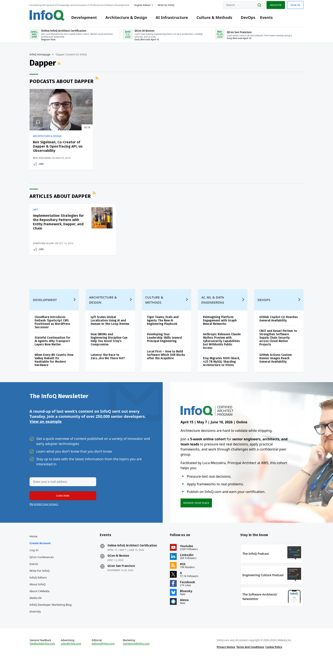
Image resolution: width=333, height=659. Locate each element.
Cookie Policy (273, 647)
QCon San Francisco (121, 566)
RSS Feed (60, 63)
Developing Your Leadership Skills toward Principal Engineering (164, 337)
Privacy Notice (226, 647)
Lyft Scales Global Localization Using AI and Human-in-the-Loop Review (110, 320)
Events (266, 17)
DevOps (248, 17)
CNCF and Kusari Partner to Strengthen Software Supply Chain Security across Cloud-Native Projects (278, 337)
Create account (40, 543)
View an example (46, 421)
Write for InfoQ (39, 571)
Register (275, 5)
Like (41, 163)
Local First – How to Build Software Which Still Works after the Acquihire (166, 355)
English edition (142, 5)
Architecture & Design (126, 17)
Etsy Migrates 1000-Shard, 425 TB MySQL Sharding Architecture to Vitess (221, 361)
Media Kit (36, 598)
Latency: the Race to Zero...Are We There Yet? (108, 356)
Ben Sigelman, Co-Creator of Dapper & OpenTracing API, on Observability (58, 146)
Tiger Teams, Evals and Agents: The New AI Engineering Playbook (163, 320)
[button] (63, 495)
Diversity (35, 611)
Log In (34, 550)
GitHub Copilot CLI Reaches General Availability (278, 318)
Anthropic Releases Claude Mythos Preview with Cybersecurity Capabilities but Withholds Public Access (222, 341)
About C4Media (39, 591)
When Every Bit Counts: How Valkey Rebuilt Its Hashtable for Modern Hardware (54, 360)
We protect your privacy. (44, 504)
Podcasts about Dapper (62, 81)
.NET (35, 209)
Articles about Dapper (60, 196)
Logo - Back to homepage (47, 15)
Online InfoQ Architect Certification (132, 545)
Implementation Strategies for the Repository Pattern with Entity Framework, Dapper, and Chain (58, 222)
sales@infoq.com (71, 643)
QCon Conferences (42, 557)
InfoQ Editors (38, 577)
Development (84, 17)
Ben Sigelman (42, 157)
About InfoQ (37, 584)
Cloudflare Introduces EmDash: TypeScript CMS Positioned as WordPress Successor (52, 322)
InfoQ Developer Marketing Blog (51, 605)
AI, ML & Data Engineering (212, 299)
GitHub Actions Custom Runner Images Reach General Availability (275, 358)
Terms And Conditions (250, 647)
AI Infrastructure (172, 17)
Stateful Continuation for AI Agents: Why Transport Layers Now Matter (53, 341)
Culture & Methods (214, 17)
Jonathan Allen (43, 243)
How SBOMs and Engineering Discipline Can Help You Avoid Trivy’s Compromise (109, 339)
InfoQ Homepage (40, 54)
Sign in (295, 5)
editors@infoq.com (103, 643)
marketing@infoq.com (136, 643)
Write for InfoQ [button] (166, 5)
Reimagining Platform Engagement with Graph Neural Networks (220, 320)
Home (33, 536)
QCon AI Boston (118, 556)
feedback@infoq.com (42, 643)
